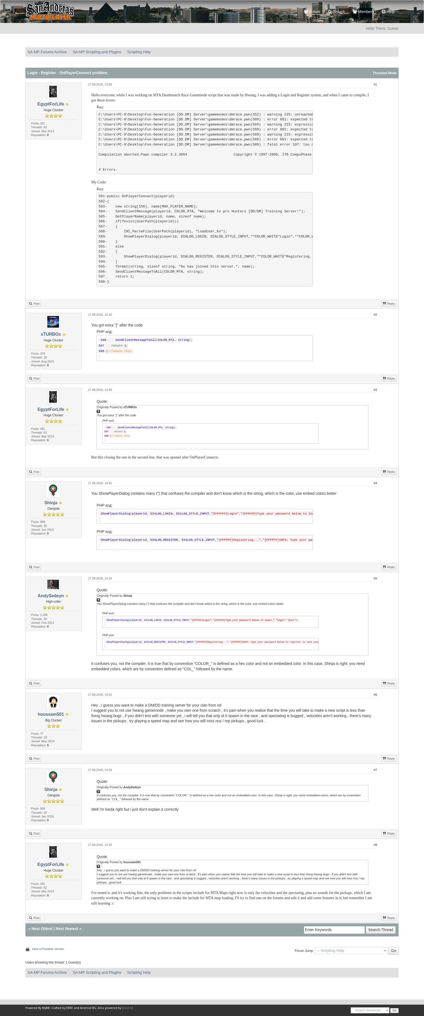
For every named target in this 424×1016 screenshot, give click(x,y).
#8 (375, 844)
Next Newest (67, 928)
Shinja (50, 502)
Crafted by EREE (62, 1008)
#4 (375, 483)
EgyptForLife (51, 104)
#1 (375, 84)
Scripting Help (139, 52)
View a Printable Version (48, 949)
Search (336, 11)
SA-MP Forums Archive (47, 52)
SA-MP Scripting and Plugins (97, 52)
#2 (375, 314)
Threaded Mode (385, 73)
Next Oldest (42, 928)
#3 (375, 389)
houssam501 (51, 714)
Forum (312, 11)
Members (363, 11)
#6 (375, 694)
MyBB (46, 1008)
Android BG (88, 1008)
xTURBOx (51, 334)
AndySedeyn (51, 595)
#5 (375, 578)
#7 (375, 769)
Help (388, 11)
